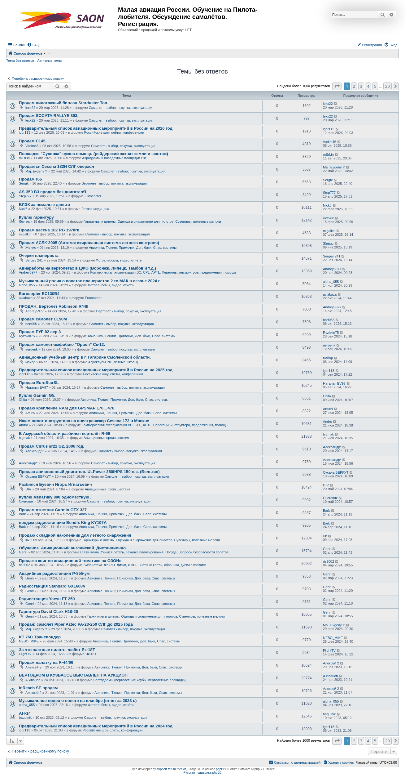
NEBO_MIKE (29, 641)
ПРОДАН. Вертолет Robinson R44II (53, 306)
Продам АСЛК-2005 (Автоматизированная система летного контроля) (89, 242)
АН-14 (25, 713)
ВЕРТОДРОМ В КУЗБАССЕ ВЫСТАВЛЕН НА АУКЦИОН (73, 675)
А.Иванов (32, 680)
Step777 (25, 196)
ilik (27, 540)
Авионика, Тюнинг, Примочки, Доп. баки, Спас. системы (132, 247)
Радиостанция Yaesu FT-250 (47, 599)
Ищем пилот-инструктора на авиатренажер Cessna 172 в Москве (84, 420)
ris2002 (24, 565)
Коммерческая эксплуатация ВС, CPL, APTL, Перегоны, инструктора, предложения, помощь (163, 272)
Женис (30, 247)
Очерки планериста (39, 255)
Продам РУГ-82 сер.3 (40, 331)
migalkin (25, 234)
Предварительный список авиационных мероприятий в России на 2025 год (95, 370)
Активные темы (49, 60)
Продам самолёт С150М (43, 319)
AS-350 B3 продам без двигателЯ (52, 192)
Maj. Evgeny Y (36, 171)
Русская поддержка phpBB (202, 772)
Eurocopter (93, 196)
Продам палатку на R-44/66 (46, 662)
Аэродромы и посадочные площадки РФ (114, 158)
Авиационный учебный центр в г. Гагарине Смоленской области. (85, 357)
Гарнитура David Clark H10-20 (48, 611)
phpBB (220, 769)
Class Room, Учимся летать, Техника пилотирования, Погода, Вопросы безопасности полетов (154, 552)
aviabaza (26, 298)
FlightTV (25, 654)
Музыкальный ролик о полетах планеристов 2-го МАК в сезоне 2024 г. (90, 281)
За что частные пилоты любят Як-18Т (57, 649)
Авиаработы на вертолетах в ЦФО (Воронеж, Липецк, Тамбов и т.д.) (87, 268)
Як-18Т (90, 654)
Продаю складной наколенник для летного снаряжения (75, 535)
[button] (337, 86)
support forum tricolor (171, 769)
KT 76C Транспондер (40, 637)
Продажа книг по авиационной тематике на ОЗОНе (70, 560)
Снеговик (26, 501)
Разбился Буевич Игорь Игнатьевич (55, 484)
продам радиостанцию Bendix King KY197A (63, 522)
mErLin (24, 158)
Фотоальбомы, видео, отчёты (119, 260)
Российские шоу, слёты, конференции (114, 132)
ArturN (30, 413)
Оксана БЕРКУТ (38, 476)
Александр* (34, 451)
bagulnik (25, 717)
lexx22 (30, 107)
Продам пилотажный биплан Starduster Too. (63, 103)
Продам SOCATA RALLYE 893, (48, 115)
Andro (23, 425)
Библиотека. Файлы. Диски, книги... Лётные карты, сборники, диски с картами (145, 565)
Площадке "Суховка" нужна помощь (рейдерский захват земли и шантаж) (93, 153)
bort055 (31, 324)
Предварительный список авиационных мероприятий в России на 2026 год (95, 128)
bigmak (24, 438)
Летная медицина (95, 209)
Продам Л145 (32, 141)
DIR (28, 489)
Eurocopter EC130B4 (39, 293)
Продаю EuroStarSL (39, 382)
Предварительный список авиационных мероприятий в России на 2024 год (95, 726)
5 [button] (375, 86)
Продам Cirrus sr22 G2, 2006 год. (51, 446)
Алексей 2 (33, 667)
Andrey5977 (28, 272)
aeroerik (31, 349)
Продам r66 (30, 179)
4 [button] (368, 86)
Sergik (23, 183)
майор (30, 362)
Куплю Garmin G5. (37, 395)
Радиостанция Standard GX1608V (52, 586)
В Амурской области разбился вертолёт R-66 (64, 433)
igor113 (24, 132)
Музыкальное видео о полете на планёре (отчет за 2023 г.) (78, 700)
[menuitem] (33, 45)
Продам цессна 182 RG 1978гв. (50, 230)
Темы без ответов (20, 60)
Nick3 (23, 209)
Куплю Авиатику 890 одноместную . (55, 497)
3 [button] (361, 86)
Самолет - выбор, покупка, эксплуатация (121, 107)
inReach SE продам (38, 688)
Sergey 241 (34, 260)
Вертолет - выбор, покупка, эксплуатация (113, 183)
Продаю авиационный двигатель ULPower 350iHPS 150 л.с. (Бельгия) (89, 471)
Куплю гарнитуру (36, 217)
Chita (23, 399)
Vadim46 (32, 146)
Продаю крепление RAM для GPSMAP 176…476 (66, 408)
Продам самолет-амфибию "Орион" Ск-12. (62, 344)
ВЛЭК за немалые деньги (44, 204)
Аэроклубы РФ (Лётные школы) (113, 362)
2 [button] (354, 86)
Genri (23, 552)
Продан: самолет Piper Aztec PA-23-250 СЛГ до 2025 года (76, 624)
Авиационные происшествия (106, 438)
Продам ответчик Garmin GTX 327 (53, 509)
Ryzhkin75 (27, 336)
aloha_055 (27, 285)
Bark (22, 514)
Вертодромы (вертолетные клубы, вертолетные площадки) (140, 680)
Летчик (24, 221)
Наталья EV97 (36, 387)
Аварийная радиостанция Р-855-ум (54, 573)
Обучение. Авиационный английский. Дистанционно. (73, 548)
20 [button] (387, 86)
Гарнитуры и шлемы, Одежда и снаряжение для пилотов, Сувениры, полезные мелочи (152, 221)
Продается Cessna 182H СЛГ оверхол (56, 166)
